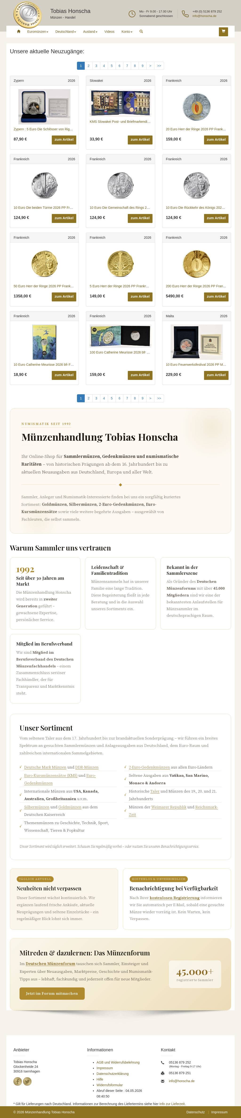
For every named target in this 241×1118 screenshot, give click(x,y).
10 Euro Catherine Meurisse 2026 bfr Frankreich (49, 364)
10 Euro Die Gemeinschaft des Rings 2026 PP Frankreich (132, 208)
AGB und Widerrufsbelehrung (118, 1062)
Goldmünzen (69, 807)
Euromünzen (37, 31)
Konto (127, 31)
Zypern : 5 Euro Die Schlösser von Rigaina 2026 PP (51, 129)
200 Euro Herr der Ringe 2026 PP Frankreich (199, 286)
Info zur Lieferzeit (172, 1104)
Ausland (90, 31)
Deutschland (65, 31)
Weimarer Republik (168, 807)
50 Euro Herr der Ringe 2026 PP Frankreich (46, 286)
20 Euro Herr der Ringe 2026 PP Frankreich (198, 129)
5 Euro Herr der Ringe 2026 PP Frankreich (121, 286)
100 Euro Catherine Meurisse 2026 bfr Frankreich (126, 352)
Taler (155, 791)
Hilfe (99, 1079)
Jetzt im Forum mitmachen (52, 993)
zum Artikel (64, 139)
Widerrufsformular (109, 1085)
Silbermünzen (36, 807)
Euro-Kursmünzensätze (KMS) (50, 775)
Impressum (104, 1068)
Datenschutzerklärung (112, 1074)
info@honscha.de (204, 16)
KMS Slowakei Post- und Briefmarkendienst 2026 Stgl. (129, 121)
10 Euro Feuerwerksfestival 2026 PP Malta (197, 364)
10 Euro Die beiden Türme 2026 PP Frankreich (48, 208)
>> (159, 66)
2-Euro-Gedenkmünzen (149, 767)
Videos (109, 31)
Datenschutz (195, 1112)
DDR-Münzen (87, 767)
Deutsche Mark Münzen (45, 767)
